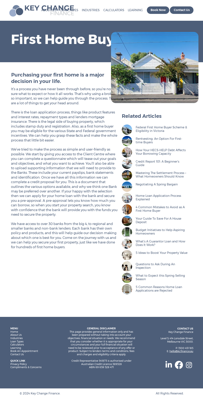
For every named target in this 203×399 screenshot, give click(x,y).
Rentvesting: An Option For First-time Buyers (159, 140)
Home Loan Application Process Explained (158, 197)
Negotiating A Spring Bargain (157, 184)
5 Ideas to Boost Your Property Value (161, 253)
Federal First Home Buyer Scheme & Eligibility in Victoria (161, 129)
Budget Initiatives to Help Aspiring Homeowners (160, 231)
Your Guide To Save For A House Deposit (158, 220)
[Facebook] (179, 365)
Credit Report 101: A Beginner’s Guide (157, 163)
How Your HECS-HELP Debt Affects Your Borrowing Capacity (161, 152)
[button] (113, 10)
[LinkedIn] (169, 365)
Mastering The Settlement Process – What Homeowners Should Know (161, 174)
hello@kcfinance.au (181, 351)
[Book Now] (158, 10)
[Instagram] (189, 365)
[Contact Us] (182, 10)
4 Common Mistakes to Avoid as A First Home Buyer (160, 209)
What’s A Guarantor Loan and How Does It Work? (160, 243)
